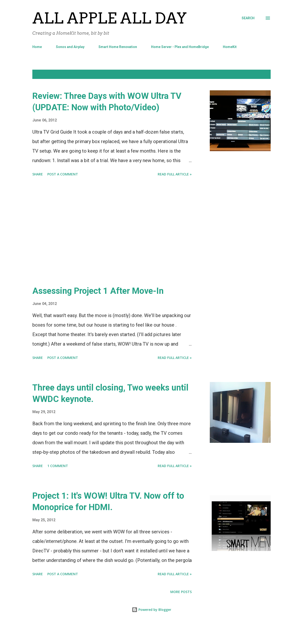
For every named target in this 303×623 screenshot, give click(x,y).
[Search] (248, 18)
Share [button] (37, 174)
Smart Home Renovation (117, 47)
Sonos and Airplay (70, 47)
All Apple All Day (109, 18)
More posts (181, 591)
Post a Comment (62, 174)
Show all (258, 74)
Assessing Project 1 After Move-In (98, 291)
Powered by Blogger (151, 609)
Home (37, 47)
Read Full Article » (175, 174)
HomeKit (230, 47)
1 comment (57, 466)
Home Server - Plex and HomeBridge (180, 47)
